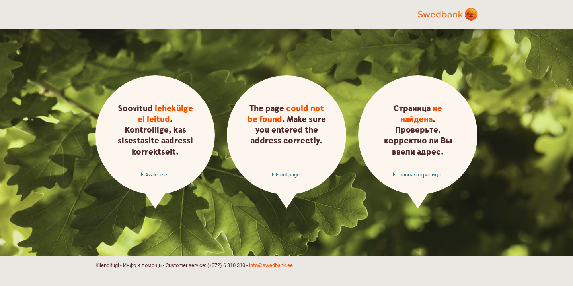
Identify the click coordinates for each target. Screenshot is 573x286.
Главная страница (419, 175)
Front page (288, 175)
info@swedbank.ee (271, 265)
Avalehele (156, 175)
